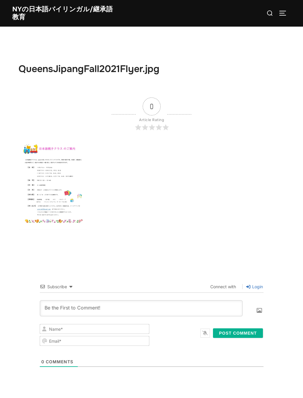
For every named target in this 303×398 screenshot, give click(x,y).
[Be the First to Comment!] (141, 309)
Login (254, 287)
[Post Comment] (238, 334)
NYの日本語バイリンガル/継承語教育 (62, 13)
